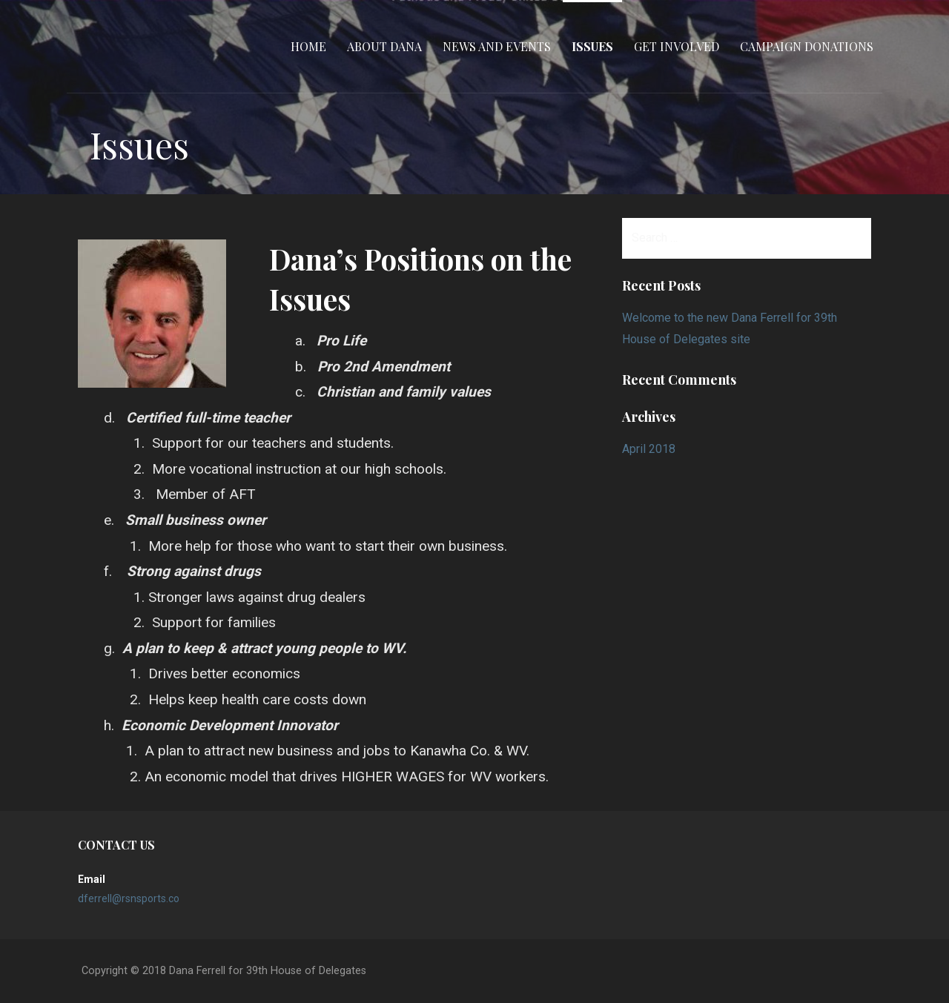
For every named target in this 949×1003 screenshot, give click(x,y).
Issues (592, 46)
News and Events (497, 46)
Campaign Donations (806, 46)
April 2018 (648, 449)
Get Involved (676, 46)
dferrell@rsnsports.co (128, 898)
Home (308, 46)
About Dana (384, 46)
